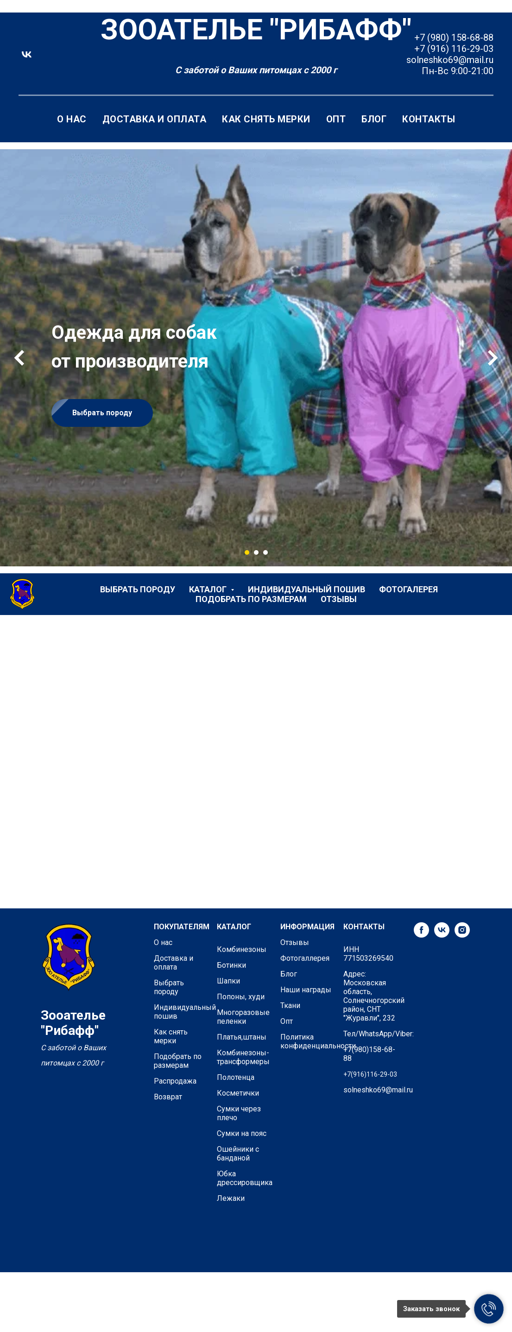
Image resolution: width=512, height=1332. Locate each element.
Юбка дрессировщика (244, 1178)
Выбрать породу (137, 589)
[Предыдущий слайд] (19, 357)
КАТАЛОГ (234, 926)
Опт (336, 119)
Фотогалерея (408, 589)
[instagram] (462, 935)
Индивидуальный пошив (306, 589)
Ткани (290, 1005)
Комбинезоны (241, 949)
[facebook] (421, 935)
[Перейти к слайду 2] (256, 552)
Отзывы (339, 599)
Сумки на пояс (241, 1133)
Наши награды (305, 989)
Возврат (168, 1096)
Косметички (238, 1093)
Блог (373, 119)
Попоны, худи (241, 996)
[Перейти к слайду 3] (265, 552)
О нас (72, 119)
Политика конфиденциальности (318, 1041)
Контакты (428, 119)
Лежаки (231, 1198)
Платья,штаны (241, 1037)
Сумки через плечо (239, 1113)
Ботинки (231, 965)
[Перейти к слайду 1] (247, 552)
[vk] (26, 54)
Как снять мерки (266, 119)
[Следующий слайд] (492, 357)
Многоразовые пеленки (243, 1017)
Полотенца (235, 1077)
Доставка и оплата (154, 119)
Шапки (228, 981)
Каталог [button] (208, 589)
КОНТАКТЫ (364, 926)
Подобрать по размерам (251, 599)
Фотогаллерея (304, 958)
